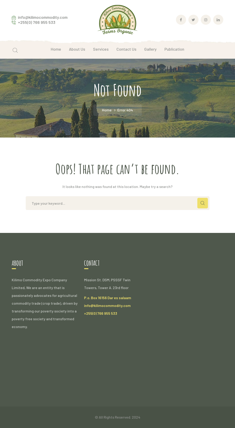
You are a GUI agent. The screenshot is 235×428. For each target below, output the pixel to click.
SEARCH (202, 203)
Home (107, 110)
